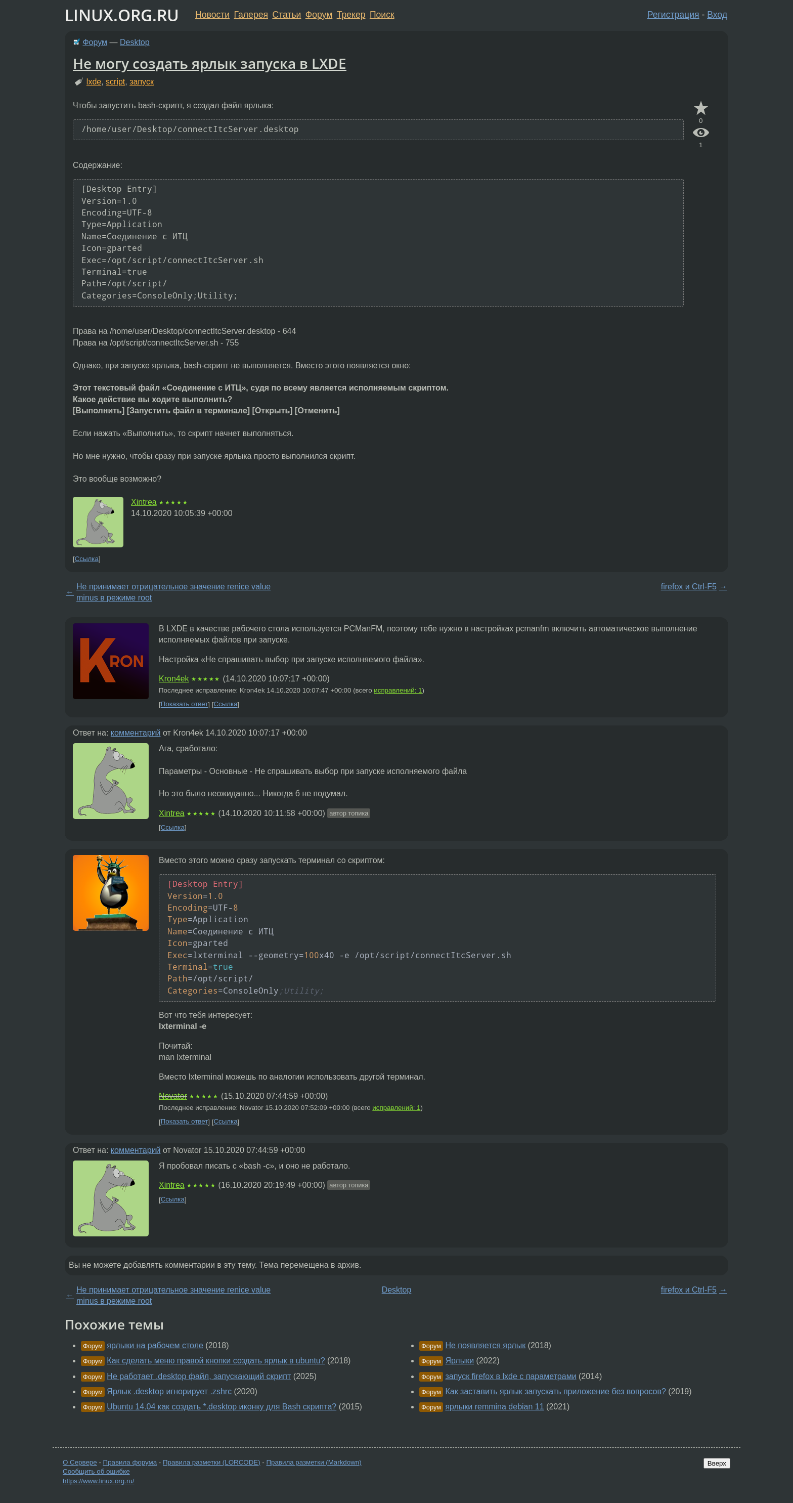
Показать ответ (184, 704)
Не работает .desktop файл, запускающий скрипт (199, 1376)
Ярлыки (459, 1360)
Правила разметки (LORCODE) (211, 1462)
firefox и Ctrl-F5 (689, 586)
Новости (212, 15)
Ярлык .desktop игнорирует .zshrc (169, 1391)
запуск (141, 81)
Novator (173, 1096)
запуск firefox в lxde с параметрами (510, 1376)
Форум (318, 15)
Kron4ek (174, 678)
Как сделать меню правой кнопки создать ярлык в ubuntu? (216, 1360)
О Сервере (80, 1462)
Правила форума (130, 1462)
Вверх (717, 1463)
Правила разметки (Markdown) (313, 1462)
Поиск (382, 15)
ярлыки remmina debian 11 (494, 1406)
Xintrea (144, 502)
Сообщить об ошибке (96, 1471)
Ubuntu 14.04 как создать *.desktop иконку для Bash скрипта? (221, 1406)
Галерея (251, 15)
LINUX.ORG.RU (122, 15)
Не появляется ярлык (485, 1345)
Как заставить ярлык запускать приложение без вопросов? (555, 1391)
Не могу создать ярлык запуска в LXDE (209, 63)
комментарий (136, 732)
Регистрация (673, 15)
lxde (93, 81)
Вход (717, 15)
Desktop (135, 42)
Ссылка (87, 559)
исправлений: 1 (398, 690)
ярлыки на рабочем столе (155, 1345)
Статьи (286, 15)
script (115, 81)
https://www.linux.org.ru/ (98, 1481)
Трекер (351, 15)
